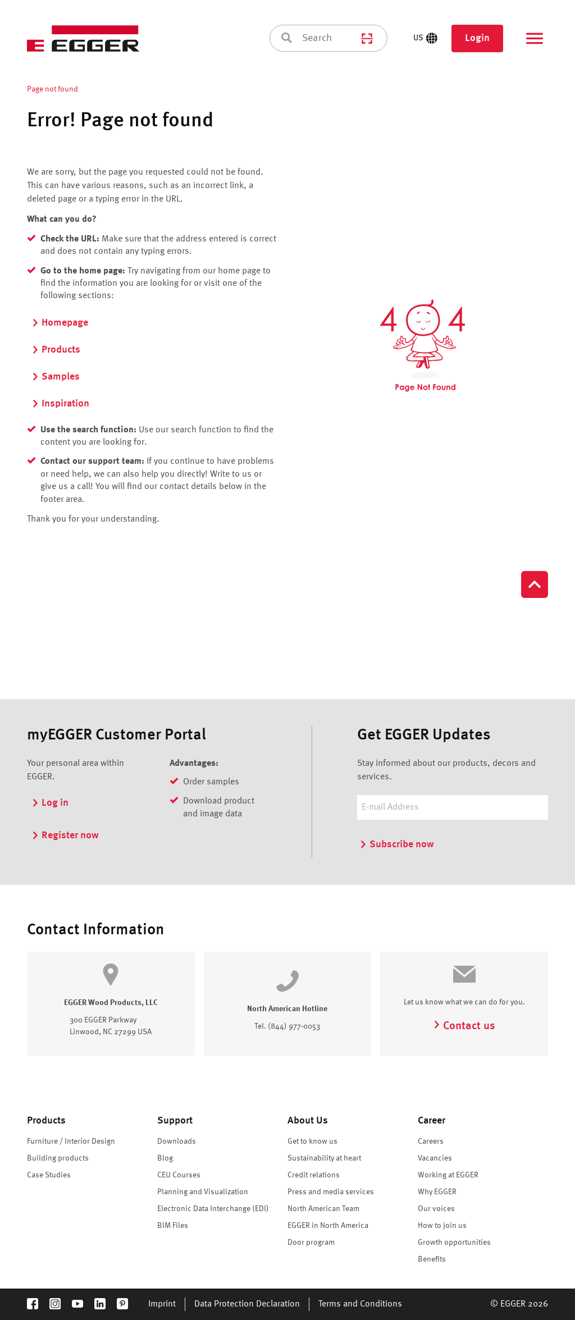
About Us (308, 1121)
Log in (50, 803)
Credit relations (314, 1175)
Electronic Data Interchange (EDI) (213, 1209)
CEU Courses (178, 1175)
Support (175, 1121)
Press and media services (331, 1192)
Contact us (464, 1026)
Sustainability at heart (324, 1158)
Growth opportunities (454, 1242)
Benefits (432, 1259)
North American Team (323, 1209)
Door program (311, 1242)
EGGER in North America (328, 1226)
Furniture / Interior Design (71, 1141)
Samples (55, 376)
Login (477, 38)
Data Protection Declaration (247, 1304)
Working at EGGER (448, 1175)
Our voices (436, 1209)
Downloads (176, 1141)
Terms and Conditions (360, 1304)
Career (431, 1121)
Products (55, 350)
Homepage (59, 323)
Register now (65, 835)
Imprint (162, 1304)
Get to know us (312, 1141)
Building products (58, 1158)
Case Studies (49, 1175)
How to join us (442, 1226)
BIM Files (172, 1226)
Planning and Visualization (202, 1192)
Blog (165, 1158)
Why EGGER (437, 1192)
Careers (431, 1141)
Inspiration (60, 403)
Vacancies (435, 1158)
